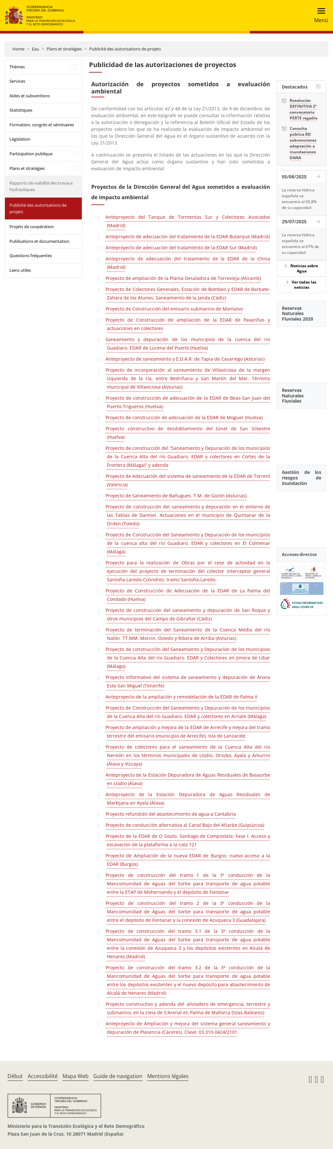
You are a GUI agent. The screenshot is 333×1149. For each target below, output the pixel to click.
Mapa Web (76, 1076)
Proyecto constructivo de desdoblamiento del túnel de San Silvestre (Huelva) (188, 432)
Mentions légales (168, 1076)
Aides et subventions (29, 96)
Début (15, 1076)
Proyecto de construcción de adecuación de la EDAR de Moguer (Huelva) (184, 417)
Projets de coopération (31, 226)
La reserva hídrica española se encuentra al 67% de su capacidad (300, 243)
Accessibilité (43, 1076)
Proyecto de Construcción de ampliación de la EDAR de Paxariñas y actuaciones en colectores (188, 324)
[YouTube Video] (301, 351)
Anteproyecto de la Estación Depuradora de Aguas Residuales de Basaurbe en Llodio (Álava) (188, 779)
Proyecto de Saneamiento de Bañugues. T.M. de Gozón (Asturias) (176, 495)
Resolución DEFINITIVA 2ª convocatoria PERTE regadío (303, 109)
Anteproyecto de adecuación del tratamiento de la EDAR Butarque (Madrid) (188, 236)
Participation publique (30, 154)
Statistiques (20, 110)
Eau (35, 49)
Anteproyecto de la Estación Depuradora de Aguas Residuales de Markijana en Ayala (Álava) (188, 798)
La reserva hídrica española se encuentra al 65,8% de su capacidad (299, 198)
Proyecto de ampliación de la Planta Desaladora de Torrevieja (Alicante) (183, 278)
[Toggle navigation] (319, 15)
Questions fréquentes (30, 255)
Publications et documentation (39, 241)
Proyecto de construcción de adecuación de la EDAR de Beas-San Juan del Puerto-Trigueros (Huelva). (188, 402)
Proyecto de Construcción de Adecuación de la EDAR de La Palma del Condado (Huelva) (188, 595)
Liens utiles (20, 270)
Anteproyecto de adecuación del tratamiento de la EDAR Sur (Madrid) (181, 247)
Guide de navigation (117, 1076)
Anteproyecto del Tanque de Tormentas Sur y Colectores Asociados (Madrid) (188, 221)
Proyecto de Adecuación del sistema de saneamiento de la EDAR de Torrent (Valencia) (188, 480)
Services (17, 81)
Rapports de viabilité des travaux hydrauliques (41, 186)
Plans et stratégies (64, 49)
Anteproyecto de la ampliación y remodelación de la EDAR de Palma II (181, 697)
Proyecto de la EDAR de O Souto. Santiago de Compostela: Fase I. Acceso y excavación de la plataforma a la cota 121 (188, 840)
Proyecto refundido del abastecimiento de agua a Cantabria (171, 814)
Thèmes (17, 67)
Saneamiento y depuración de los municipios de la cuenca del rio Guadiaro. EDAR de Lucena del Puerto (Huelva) (188, 343)
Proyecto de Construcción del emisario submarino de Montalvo (174, 309)
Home (18, 49)
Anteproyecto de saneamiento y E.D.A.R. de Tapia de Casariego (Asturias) (185, 359)
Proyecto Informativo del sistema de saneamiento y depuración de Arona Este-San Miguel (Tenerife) (188, 681)
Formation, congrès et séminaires (41, 125)
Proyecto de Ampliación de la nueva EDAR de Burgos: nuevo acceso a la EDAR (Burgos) (188, 859)
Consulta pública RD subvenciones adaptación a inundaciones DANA (303, 143)
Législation (19, 139)
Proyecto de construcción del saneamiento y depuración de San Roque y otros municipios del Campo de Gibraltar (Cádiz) (188, 614)
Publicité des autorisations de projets (125, 49)
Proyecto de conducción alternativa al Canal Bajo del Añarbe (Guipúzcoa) (185, 825)
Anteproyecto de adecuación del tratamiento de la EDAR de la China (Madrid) (188, 263)
